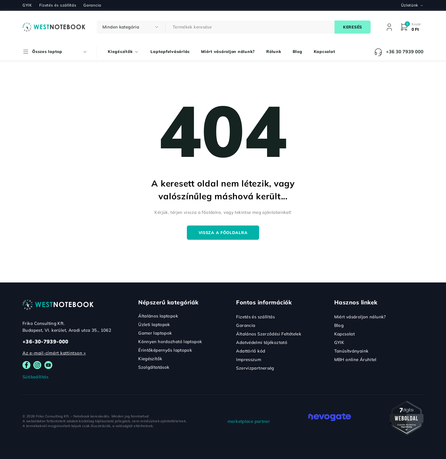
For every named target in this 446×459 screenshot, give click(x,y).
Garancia (92, 5)
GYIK (27, 5)
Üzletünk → (412, 5)
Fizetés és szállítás (58, 5)
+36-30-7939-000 (45, 341)
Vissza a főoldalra (223, 232)
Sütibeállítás (35, 377)
